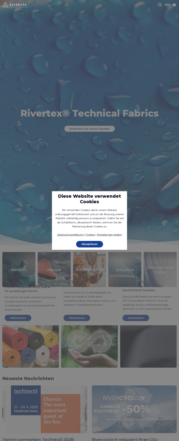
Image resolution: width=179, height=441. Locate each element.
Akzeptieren (89, 244)
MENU (174, 4)
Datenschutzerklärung (70, 234)
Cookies (90, 234)
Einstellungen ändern (109, 234)
